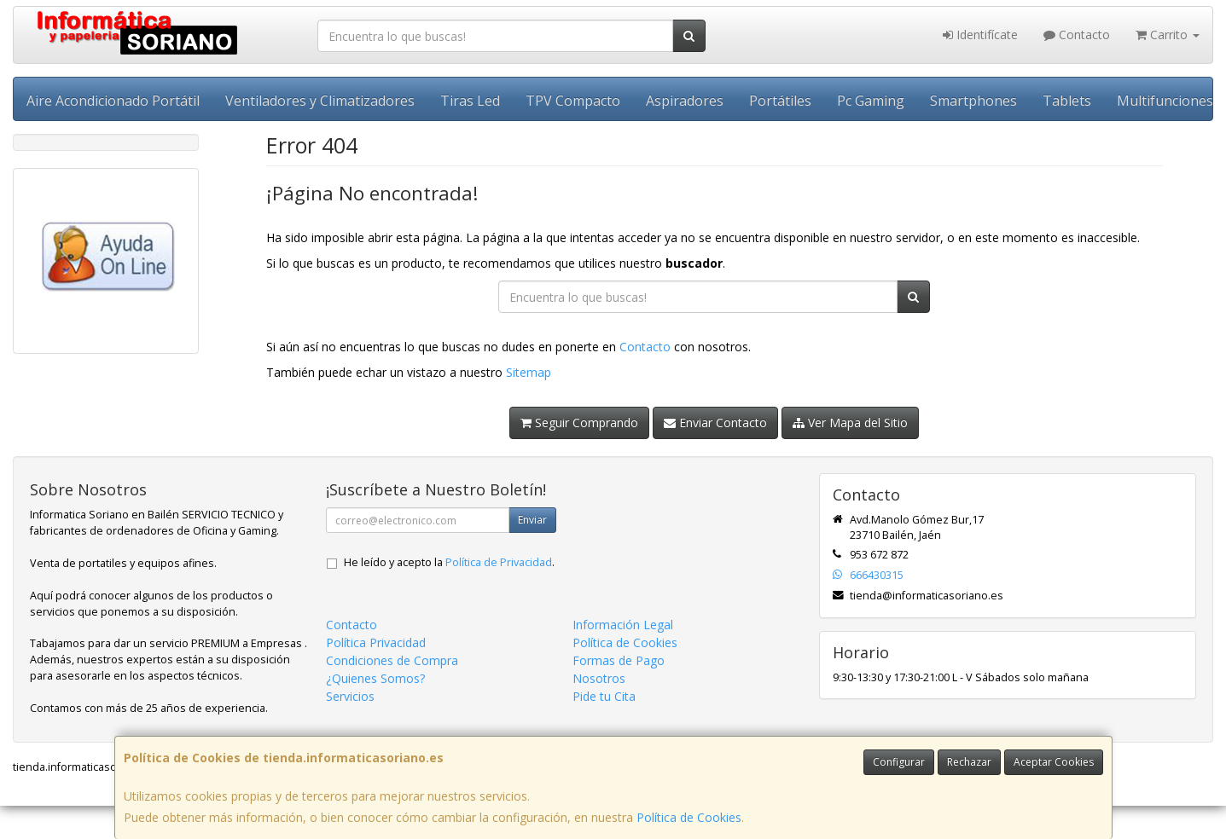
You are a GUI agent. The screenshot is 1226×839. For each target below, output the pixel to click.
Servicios (350, 696)
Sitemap (528, 372)
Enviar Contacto (715, 422)
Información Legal (622, 624)
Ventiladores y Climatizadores (320, 100)
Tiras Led (470, 100)
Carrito (1168, 34)
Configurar (899, 762)
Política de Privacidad (498, 562)
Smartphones (973, 100)
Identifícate (980, 34)
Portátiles (780, 100)
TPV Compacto (573, 100)
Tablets (1067, 100)
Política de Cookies (688, 817)
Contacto (1076, 34)
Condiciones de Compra (392, 660)
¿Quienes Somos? (375, 678)
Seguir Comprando (579, 422)
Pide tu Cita (604, 696)
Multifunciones (1165, 100)
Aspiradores (684, 100)
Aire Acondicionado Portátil (113, 100)
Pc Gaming (870, 100)
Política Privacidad (376, 642)
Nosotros (598, 678)
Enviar (532, 519)
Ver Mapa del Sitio (850, 422)
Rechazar (969, 762)
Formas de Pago (618, 660)
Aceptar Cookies (1054, 762)
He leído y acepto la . (449, 562)
